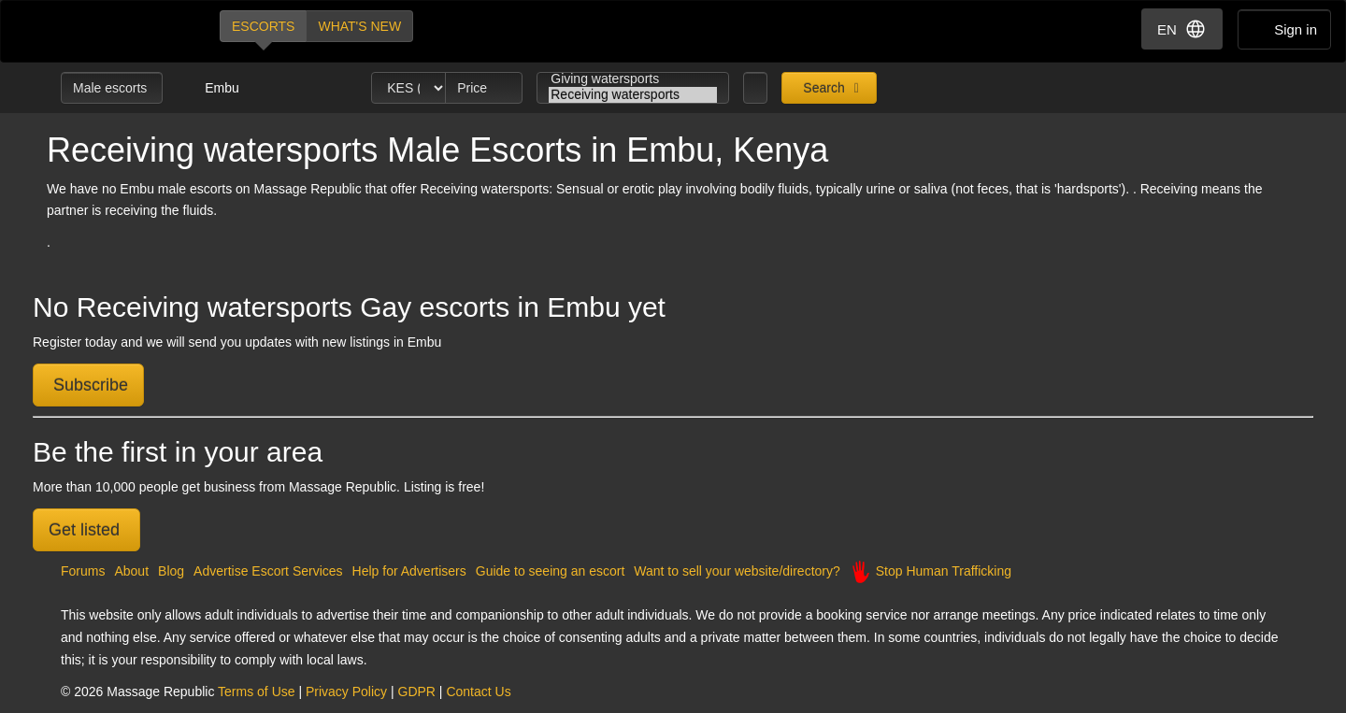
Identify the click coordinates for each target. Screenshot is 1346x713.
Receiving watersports (633, 95)
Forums (83, 570)
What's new (359, 26)
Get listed (86, 529)
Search (821, 87)
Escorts (263, 26)
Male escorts (111, 87)
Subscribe (88, 385)
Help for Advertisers (409, 570)
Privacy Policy (346, 691)
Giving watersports (633, 79)
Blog (171, 570)
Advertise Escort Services (268, 570)
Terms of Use (256, 691)
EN (1182, 29)
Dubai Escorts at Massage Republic (124, 31)
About (131, 570)
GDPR (417, 691)
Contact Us (478, 691)
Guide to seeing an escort (550, 570)
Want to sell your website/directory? (736, 570)
